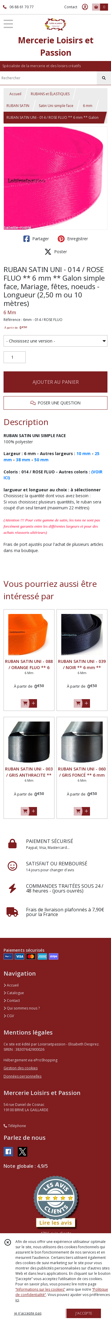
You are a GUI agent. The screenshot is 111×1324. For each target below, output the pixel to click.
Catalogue (14, 992)
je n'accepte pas (27, 1313)
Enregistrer (73, 238)
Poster (55, 251)
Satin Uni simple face (56, 105)
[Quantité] (15, 357)
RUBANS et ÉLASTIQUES (50, 93)
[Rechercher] (104, 78)
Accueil (15, 93)
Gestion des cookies (21, 1068)
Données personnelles (22, 1076)
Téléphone (15, 1125)
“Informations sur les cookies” (40, 1289)
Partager (36, 238)
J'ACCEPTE (83, 1313)
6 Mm (10, 312)
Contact (70, 6)
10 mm (83, 453)
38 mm (23, 459)
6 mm (87, 105)
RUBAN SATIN (18, 105)
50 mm (41, 459)
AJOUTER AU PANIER (56, 382)
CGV (9, 1015)
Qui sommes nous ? (22, 1008)
